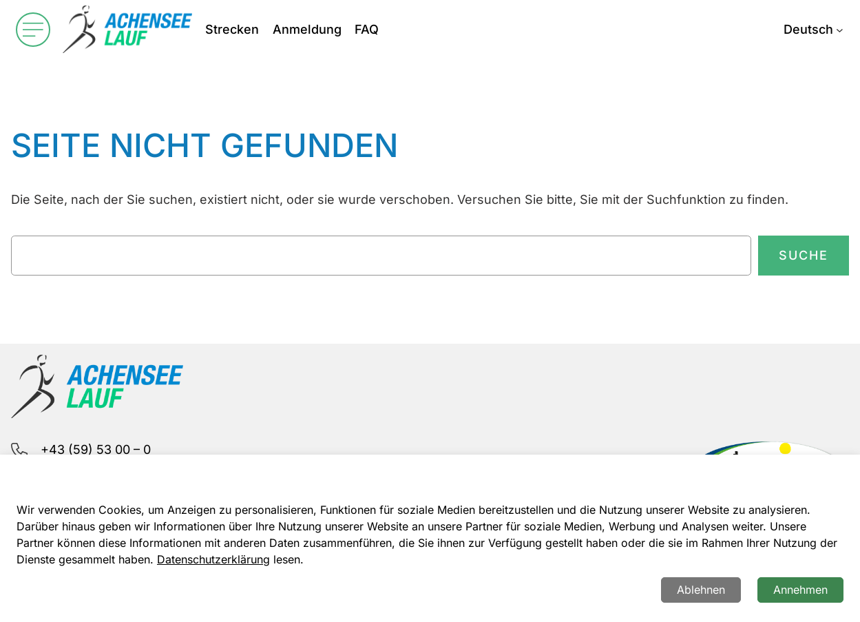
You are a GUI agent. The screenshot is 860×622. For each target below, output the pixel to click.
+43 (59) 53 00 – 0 (96, 449)
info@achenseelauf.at (105, 482)
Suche (803, 255)
